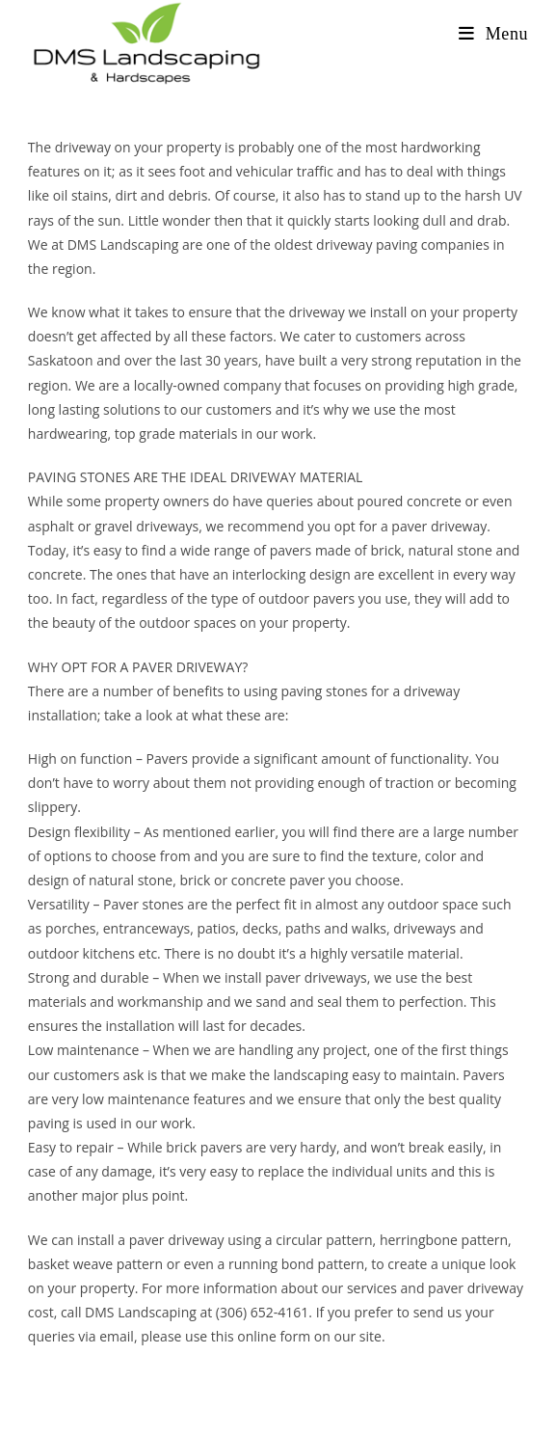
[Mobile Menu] (493, 33)
